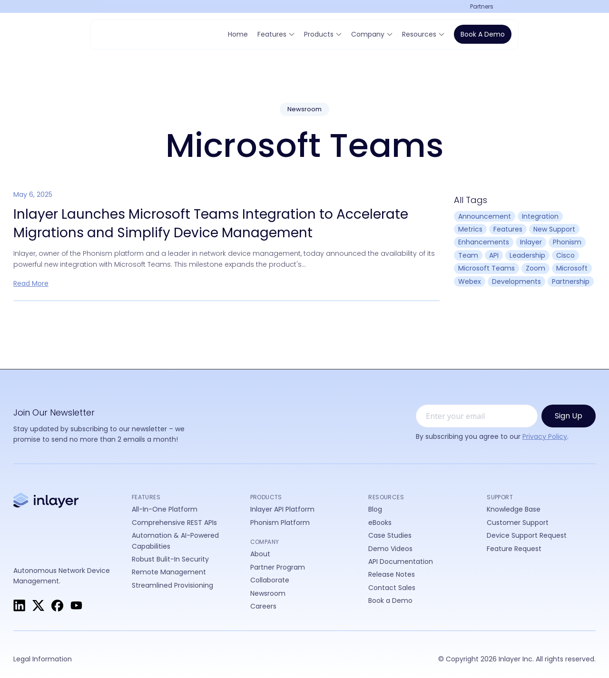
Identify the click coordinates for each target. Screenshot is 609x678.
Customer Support (518, 522)
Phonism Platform (280, 522)
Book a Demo (483, 34)
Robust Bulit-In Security (170, 559)
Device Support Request (527, 535)
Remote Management (169, 572)
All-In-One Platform (164, 509)
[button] (485, 6)
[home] (126, 34)
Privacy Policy (544, 436)
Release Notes (391, 574)
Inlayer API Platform (282, 509)
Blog (375, 509)
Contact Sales (391, 587)
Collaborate (269, 580)
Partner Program (277, 567)
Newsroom (267, 593)
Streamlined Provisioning (172, 585)
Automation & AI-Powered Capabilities (175, 541)
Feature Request (514, 548)
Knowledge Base (513, 509)
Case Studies (390, 535)
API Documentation (400, 561)
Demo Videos (390, 548)
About (260, 554)
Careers (263, 606)
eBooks (380, 522)
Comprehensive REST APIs (174, 522)
